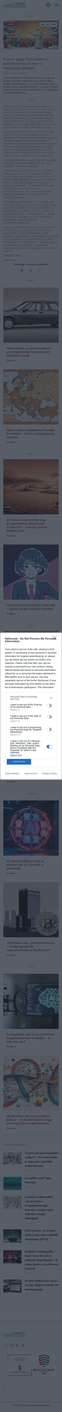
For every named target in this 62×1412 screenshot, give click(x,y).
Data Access (30, 773)
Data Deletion (12, 773)
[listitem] (31, 698)
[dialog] (31, 706)
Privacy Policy (49, 773)
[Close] (55, 639)
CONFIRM (19, 761)
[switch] (49, 705)
